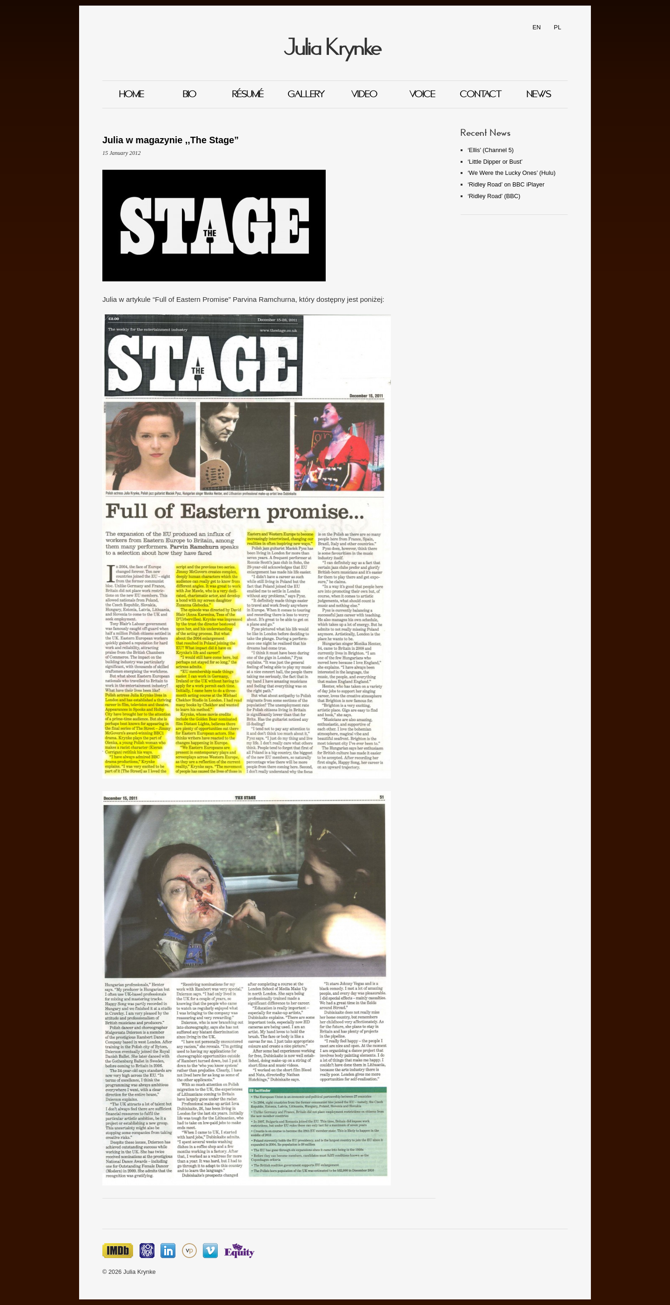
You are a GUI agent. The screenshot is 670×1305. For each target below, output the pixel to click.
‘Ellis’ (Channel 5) (491, 149)
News (539, 94)
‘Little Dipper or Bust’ (495, 161)
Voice (422, 94)
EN (537, 27)
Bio (189, 94)
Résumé (247, 94)
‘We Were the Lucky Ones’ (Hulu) (512, 172)
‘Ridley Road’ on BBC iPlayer (506, 184)
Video (364, 94)
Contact (481, 94)
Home (131, 94)
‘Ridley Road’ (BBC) (494, 196)
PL (557, 27)
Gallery (306, 94)
